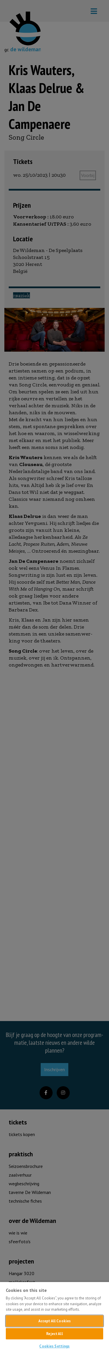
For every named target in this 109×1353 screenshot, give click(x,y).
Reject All (54, 1333)
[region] (54, 1317)
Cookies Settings (54, 1346)
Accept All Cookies (54, 1321)
